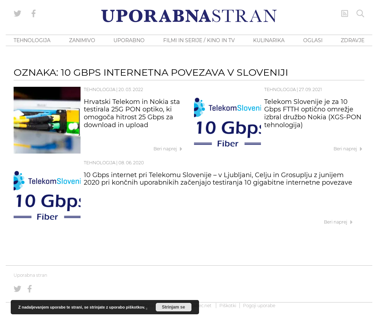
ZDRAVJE (352, 40)
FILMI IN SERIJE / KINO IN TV (199, 40)
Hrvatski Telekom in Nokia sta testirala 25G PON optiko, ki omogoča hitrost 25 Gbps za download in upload (132, 113)
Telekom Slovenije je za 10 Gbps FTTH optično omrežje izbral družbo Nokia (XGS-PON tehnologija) (313, 113)
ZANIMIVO (82, 40)
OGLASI (313, 40)
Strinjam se (173, 307)
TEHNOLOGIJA (32, 40)
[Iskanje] (360, 14)
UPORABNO (129, 40)
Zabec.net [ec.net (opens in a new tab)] (201, 305)
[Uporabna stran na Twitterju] (17, 14)
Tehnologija (99, 89)
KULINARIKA (269, 40)
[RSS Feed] (345, 14)
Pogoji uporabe (259, 305)
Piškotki (227, 305)
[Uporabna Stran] (189, 16)
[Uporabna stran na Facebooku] (34, 14)
